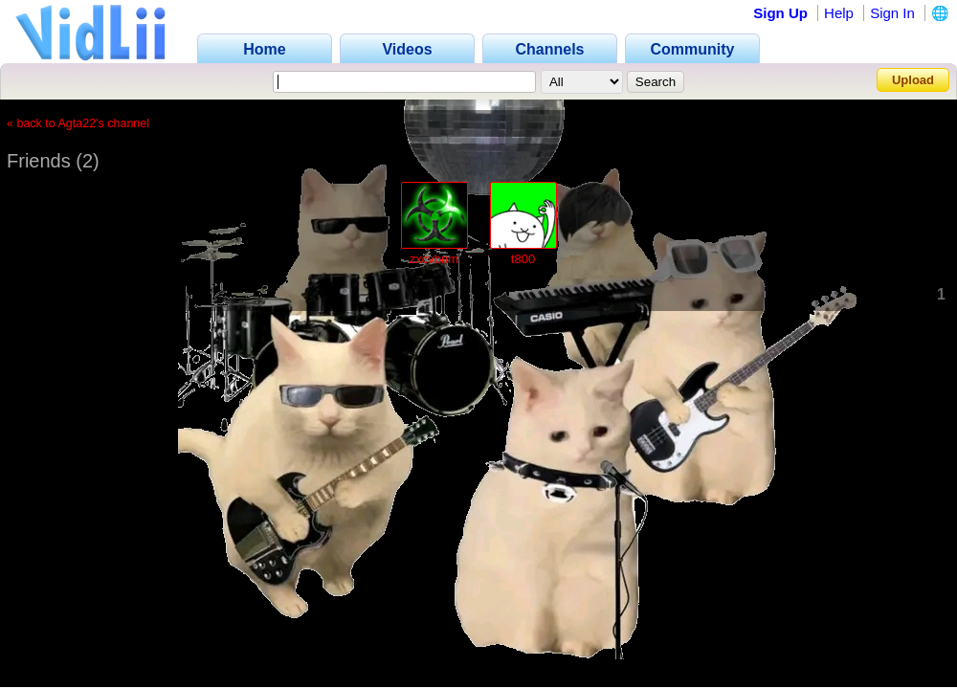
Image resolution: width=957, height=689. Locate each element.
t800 (523, 259)
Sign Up (780, 13)
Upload (913, 80)
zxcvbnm (434, 259)
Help (839, 13)
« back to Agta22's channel (78, 123)
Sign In (892, 13)
